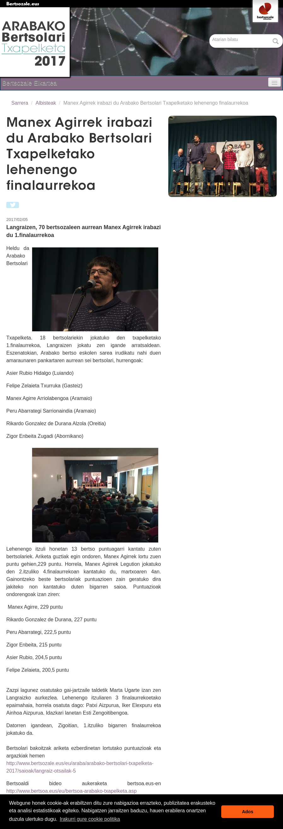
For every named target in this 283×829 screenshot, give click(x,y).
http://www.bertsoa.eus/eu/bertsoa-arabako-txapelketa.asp (71, 791)
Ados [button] (247, 811)
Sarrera (19, 103)
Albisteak (46, 103)
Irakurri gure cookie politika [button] (90, 819)
